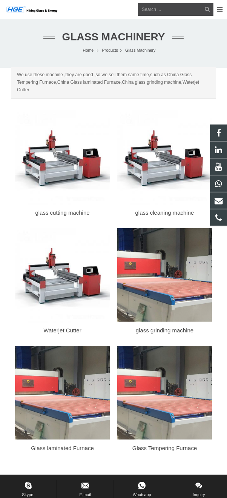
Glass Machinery (113, 37)
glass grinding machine (164, 330)
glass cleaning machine (164, 212)
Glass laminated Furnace (62, 448)
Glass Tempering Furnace (164, 448)
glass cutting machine (62, 212)
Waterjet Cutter (62, 330)
